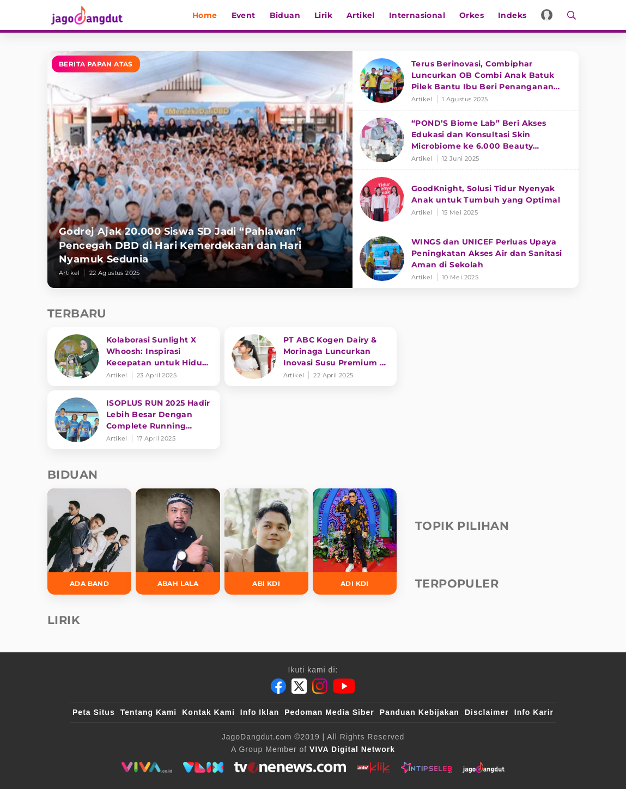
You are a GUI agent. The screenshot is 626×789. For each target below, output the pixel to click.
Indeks (515, 15)
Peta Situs (93, 712)
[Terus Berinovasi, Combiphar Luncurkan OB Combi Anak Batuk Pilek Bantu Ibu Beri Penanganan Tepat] (465, 81)
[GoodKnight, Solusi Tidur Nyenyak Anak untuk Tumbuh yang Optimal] (465, 199)
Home (207, 15)
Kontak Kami (208, 712)
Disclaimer (487, 712)
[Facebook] (278, 686)
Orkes (474, 15)
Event (246, 15)
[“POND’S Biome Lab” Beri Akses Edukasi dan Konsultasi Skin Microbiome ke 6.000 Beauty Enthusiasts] (465, 140)
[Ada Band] (89, 541)
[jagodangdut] (484, 767)
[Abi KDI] (266, 541)
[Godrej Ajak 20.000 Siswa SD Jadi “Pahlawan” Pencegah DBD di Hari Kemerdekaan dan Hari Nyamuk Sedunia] (199, 169)
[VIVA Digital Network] (352, 749)
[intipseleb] (426, 767)
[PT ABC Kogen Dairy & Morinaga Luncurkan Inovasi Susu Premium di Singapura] (310, 356)
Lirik (326, 15)
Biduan (287, 15)
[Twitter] (299, 686)
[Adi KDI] (355, 541)
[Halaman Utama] (86, 15)
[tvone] (290, 767)
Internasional (419, 15)
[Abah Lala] (178, 541)
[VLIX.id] (203, 767)
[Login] (549, 15)
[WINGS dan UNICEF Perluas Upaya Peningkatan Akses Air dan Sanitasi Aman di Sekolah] (465, 258)
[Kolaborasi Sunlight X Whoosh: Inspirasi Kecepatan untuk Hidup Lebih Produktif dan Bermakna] (133, 356)
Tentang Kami (148, 712)
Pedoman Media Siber (329, 712)
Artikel (363, 15)
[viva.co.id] (146, 767)
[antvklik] (373, 767)
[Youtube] (344, 686)
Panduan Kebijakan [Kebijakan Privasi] (419, 712)
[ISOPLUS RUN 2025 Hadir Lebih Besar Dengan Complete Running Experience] (133, 419)
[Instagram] (319, 686)
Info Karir (534, 712)
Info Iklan (259, 712)
